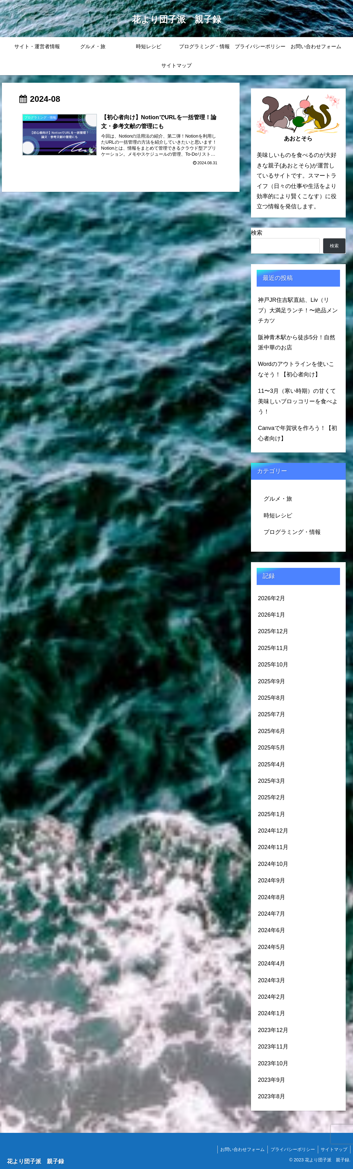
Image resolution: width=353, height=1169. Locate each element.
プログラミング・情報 (292, 532)
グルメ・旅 (278, 499)
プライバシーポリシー (291, 1149)
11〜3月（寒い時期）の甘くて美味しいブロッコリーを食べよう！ (298, 401)
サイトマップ (333, 1149)
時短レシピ (278, 515)
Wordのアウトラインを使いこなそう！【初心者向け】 (296, 369)
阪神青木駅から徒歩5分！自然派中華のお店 (296, 342)
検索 (256, 233)
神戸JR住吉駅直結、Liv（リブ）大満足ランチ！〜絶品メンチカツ (298, 310)
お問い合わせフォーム (240, 1149)
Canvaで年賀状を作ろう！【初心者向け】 (297, 433)
